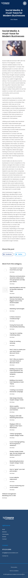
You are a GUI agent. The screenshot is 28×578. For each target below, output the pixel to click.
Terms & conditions (14, 570)
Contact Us (5, 556)
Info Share (14, 19)
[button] (7, 254)
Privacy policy (14, 567)
